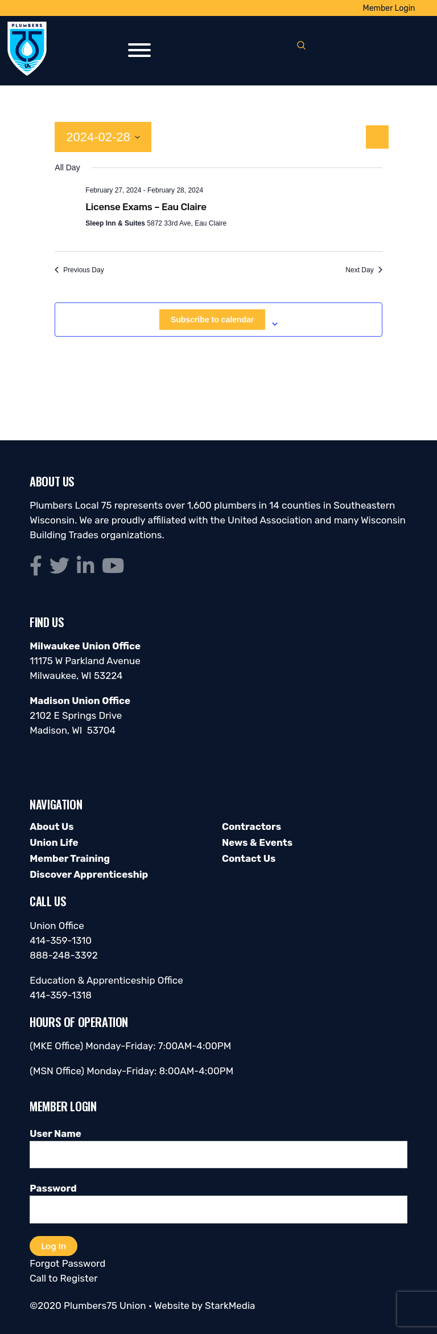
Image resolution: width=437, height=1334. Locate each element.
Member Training (70, 858)
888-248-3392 (64, 955)
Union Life (54, 842)
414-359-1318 (61, 995)
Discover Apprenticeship (89, 874)
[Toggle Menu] (139, 50)
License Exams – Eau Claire (145, 206)
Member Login (389, 8)
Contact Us (248, 858)
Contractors (251, 826)
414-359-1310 (61, 940)
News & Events (257, 842)
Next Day (363, 270)
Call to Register (63, 1278)
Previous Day (79, 270)
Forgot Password (67, 1263)
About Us (51, 826)
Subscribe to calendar (212, 319)
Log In (53, 1245)
